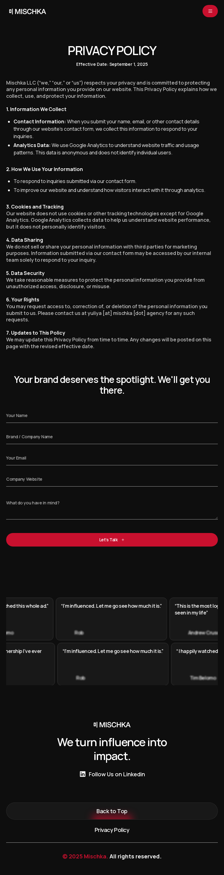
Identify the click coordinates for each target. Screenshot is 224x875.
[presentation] (53, 565)
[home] (26, 11)
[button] (210, 11)
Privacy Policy (112, 830)
